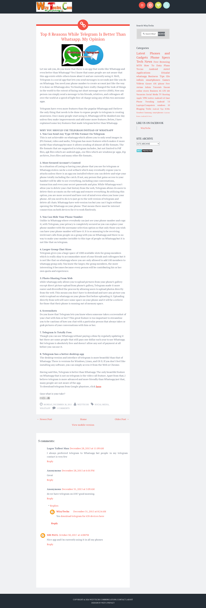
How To (149, 65)
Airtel (166, 69)
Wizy (103, 602)
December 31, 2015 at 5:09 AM (78, 489)
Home (83, 419)
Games (166, 79)
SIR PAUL (52, 534)
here (98, 386)
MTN (139, 65)
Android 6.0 (160, 98)
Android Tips (158, 109)
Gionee (148, 83)
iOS (154, 83)
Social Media (102, 404)
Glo (168, 76)
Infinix (148, 87)
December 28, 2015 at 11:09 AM (87, 448)
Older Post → (122, 419)
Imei (168, 98)
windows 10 (163, 105)
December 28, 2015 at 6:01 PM (78, 470)
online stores (142, 90)
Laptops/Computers (145, 105)
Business (154, 90)
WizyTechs (83, 404)
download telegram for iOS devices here (82, 516)
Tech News (144, 61)
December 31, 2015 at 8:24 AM (89, 511)
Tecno (139, 69)
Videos (140, 83)
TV (160, 94)
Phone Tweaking (145, 101)
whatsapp (45, 408)
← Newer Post (44, 419)
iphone (161, 83)
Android (153, 69)
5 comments (63, 408)
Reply (50, 461)
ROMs (167, 109)
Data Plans (163, 65)
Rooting (166, 94)
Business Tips (156, 76)
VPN (145, 98)
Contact (121, 599)
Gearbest (140, 112)
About (130, 599)
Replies (54, 505)
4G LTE (162, 90)
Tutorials (157, 87)
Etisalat (165, 72)
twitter (151, 98)
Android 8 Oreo (146, 116)
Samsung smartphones (153, 112)
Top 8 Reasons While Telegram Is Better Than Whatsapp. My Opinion (83, 36)
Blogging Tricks (143, 108)
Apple (139, 98)
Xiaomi (167, 87)
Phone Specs (160, 57)
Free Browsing (162, 61)
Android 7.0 (163, 101)
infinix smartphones (148, 79)
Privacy (111, 602)
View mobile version (83, 424)
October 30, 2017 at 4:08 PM (74, 534)
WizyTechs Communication (103, 599)
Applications (143, 72)
